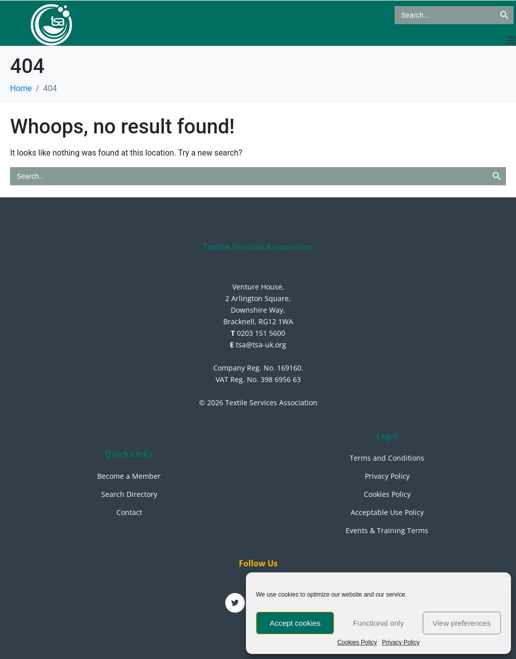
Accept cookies (295, 623)
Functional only (378, 623)
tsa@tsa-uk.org (258, 344)
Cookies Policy (357, 642)
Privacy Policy (401, 642)
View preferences (462, 623)
